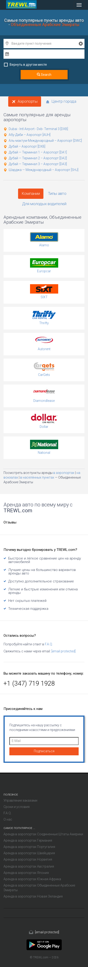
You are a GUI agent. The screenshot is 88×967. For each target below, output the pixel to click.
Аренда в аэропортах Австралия (29, 866)
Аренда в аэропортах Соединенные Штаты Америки (43, 834)
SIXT (44, 297)
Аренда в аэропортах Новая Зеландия (33, 896)
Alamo (44, 245)
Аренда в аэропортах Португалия (29, 847)
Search (44, 74)
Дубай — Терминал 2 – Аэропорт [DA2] (38, 158)
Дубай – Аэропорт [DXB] (27, 146)
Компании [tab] (31, 193)
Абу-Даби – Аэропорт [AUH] (29, 135)
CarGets (44, 375)
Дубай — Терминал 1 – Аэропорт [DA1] (38, 152)
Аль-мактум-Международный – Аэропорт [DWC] (45, 140)
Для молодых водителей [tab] (44, 203)
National (44, 452)
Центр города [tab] (61, 101)
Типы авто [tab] (57, 193)
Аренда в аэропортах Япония (26, 873)
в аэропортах (64, 473)
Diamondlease (44, 401)
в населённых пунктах (37, 477)
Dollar (44, 427)
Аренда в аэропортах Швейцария (29, 853)
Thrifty (44, 323)
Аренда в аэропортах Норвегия (28, 859)
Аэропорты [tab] (25, 101)
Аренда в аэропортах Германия (28, 840)
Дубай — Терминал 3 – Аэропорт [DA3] (38, 164)
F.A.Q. (49, 644)
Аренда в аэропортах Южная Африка (32, 879)
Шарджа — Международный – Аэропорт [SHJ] (43, 170)
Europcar (44, 271)
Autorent (44, 349)
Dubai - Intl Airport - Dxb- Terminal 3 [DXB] (38, 129)
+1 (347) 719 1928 (29, 683)
